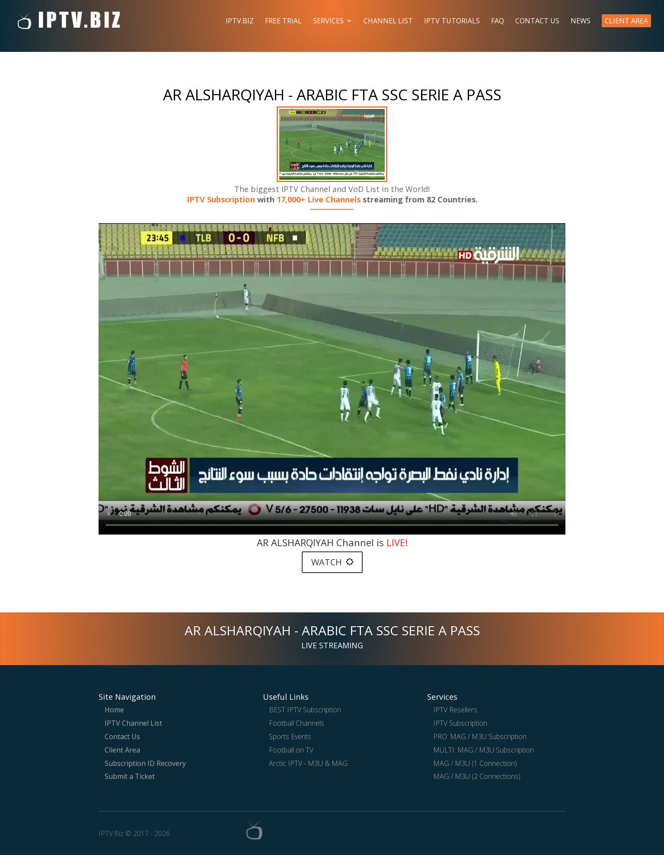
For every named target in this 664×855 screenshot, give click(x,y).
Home (114, 709)
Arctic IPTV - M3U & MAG (308, 763)
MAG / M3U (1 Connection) (475, 763)
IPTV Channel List (133, 723)
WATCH (332, 562)
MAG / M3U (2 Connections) (476, 776)
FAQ (497, 22)
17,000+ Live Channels (320, 199)
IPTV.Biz (240, 22)
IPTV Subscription (221, 199)
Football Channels (296, 723)
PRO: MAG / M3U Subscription (480, 736)
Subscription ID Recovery (145, 763)
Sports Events (290, 736)
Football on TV (291, 750)
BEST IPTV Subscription (305, 709)
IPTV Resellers (455, 709)
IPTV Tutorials (452, 22)
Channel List (388, 22)
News (581, 22)
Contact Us (537, 22)
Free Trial (283, 22)
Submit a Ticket (130, 776)
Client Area (626, 21)
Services (328, 22)
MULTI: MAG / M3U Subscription (483, 750)
